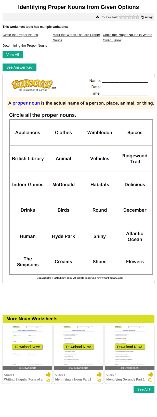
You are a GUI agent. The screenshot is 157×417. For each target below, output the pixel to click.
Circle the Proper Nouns (20, 35)
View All (12, 55)
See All (144, 389)
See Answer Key (19, 67)
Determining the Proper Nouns (25, 45)
